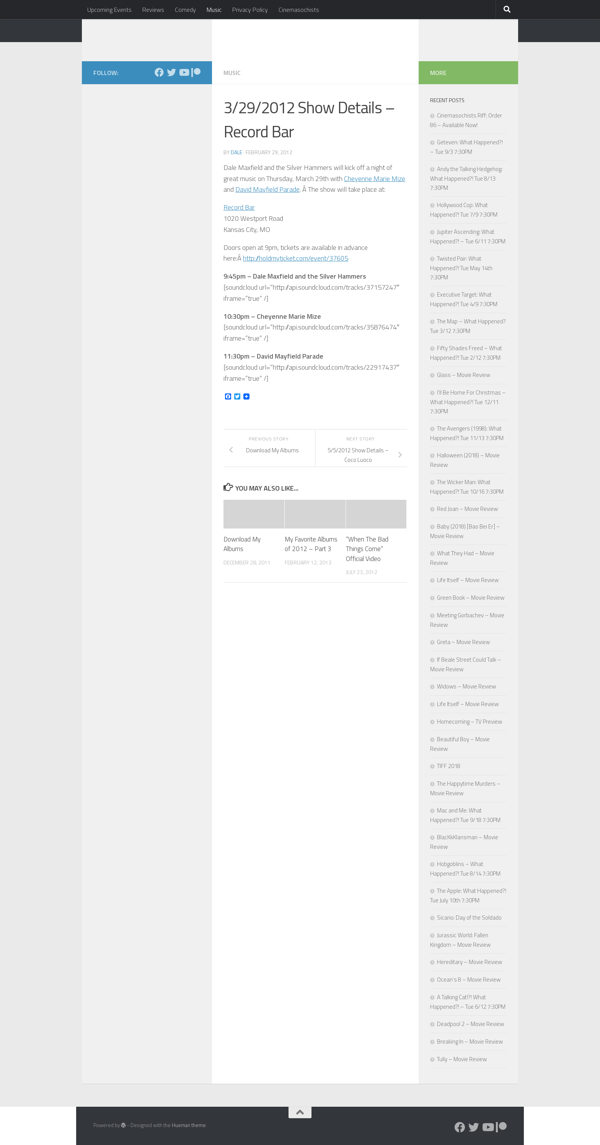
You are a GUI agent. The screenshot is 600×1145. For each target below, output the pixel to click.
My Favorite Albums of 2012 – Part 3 (311, 544)
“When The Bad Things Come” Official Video (367, 549)
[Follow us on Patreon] (196, 72)
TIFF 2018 (448, 766)
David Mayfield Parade (267, 189)
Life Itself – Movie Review (468, 580)
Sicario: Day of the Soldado (469, 917)
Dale (236, 152)
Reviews (153, 9)
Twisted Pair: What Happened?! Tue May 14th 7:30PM (461, 268)
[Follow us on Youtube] (183, 72)
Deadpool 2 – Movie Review (470, 1023)
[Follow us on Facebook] (159, 72)
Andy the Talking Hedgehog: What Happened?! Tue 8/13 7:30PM (466, 178)
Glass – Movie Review (463, 374)
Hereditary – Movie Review (469, 961)
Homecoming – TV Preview (469, 721)
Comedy (185, 9)
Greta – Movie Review (463, 642)
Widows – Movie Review (466, 686)
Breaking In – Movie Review (470, 1041)
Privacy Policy (250, 9)
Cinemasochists (299, 9)
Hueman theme (189, 1125)
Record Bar (239, 207)
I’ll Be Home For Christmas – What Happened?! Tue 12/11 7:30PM (468, 402)
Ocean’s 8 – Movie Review (469, 979)
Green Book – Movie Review (470, 597)
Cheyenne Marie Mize (374, 178)
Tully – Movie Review (462, 1059)
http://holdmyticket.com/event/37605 (295, 258)
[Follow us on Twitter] (171, 72)
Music (214, 9)
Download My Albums (242, 544)
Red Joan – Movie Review (467, 508)
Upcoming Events (109, 9)
